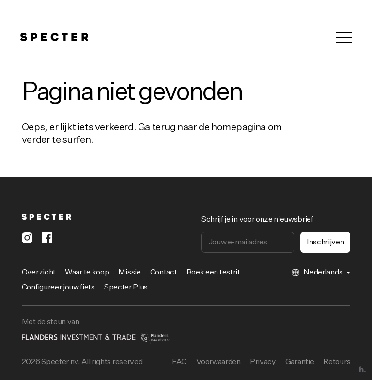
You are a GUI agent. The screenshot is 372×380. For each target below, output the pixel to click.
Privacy (263, 362)
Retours (336, 362)
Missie (129, 272)
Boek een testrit (213, 272)
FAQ (179, 362)
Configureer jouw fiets (58, 287)
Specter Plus (126, 287)
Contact (163, 272)
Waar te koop (87, 272)
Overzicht (39, 272)
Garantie (299, 362)
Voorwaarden (218, 362)
